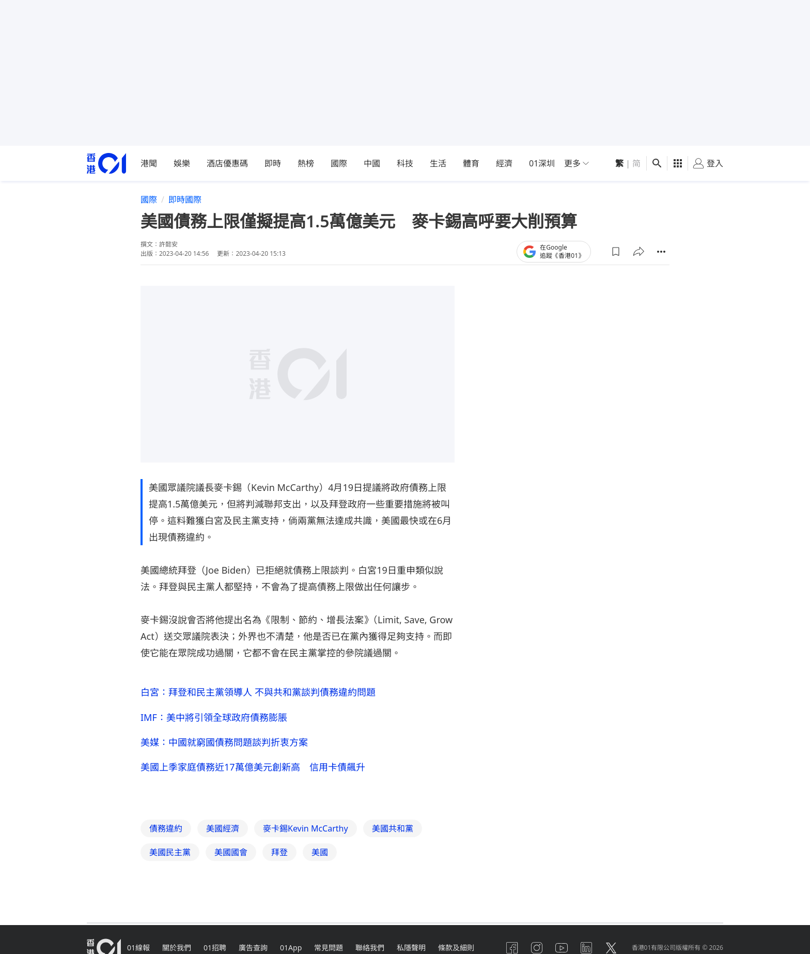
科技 (405, 163)
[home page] (106, 163)
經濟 (504, 163)
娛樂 (182, 163)
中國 (372, 163)
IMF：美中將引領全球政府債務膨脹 (214, 717)
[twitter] (611, 948)
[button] (616, 251)
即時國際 (184, 199)
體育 (471, 163)
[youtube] (561, 948)
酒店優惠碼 (227, 163)
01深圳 (542, 163)
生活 (438, 163)
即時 (272, 163)
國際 (339, 163)
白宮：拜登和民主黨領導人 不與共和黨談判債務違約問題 (258, 692)
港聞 (149, 163)
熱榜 (306, 163)
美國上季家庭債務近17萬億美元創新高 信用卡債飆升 (253, 767)
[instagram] (537, 948)
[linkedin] (586, 948)
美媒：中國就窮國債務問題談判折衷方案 (224, 742)
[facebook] (512, 948)
